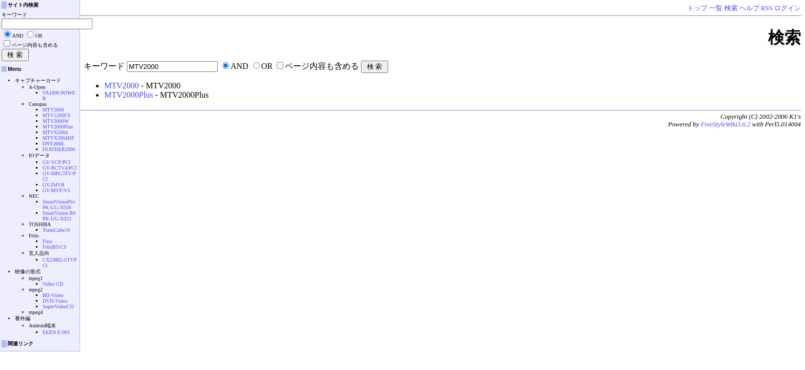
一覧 (715, 8)
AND (239, 66)
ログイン (787, 8)
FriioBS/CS (55, 247)
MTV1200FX (57, 115)
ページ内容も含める (322, 66)
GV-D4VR (54, 185)
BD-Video (53, 295)
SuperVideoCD (58, 306)
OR (267, 66)
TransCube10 (56, 230)
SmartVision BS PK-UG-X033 (59, 215)
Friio (47, 241)
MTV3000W (56, 121)
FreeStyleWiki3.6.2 (726, 124)
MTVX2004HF (58, 138)
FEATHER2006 (59, 149)
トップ (697, 8)
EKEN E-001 (56, 332)
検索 (731, 8)
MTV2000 (121, 85)
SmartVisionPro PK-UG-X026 (59, 204)
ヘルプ (749, 8)
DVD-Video (55, 301)
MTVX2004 (55, 132)
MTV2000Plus (128, 94)
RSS (767, 8)
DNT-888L (54, 143)
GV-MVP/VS (56, 190)
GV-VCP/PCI (57, 162)
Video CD (53, 284)
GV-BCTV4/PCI (60, 168)
